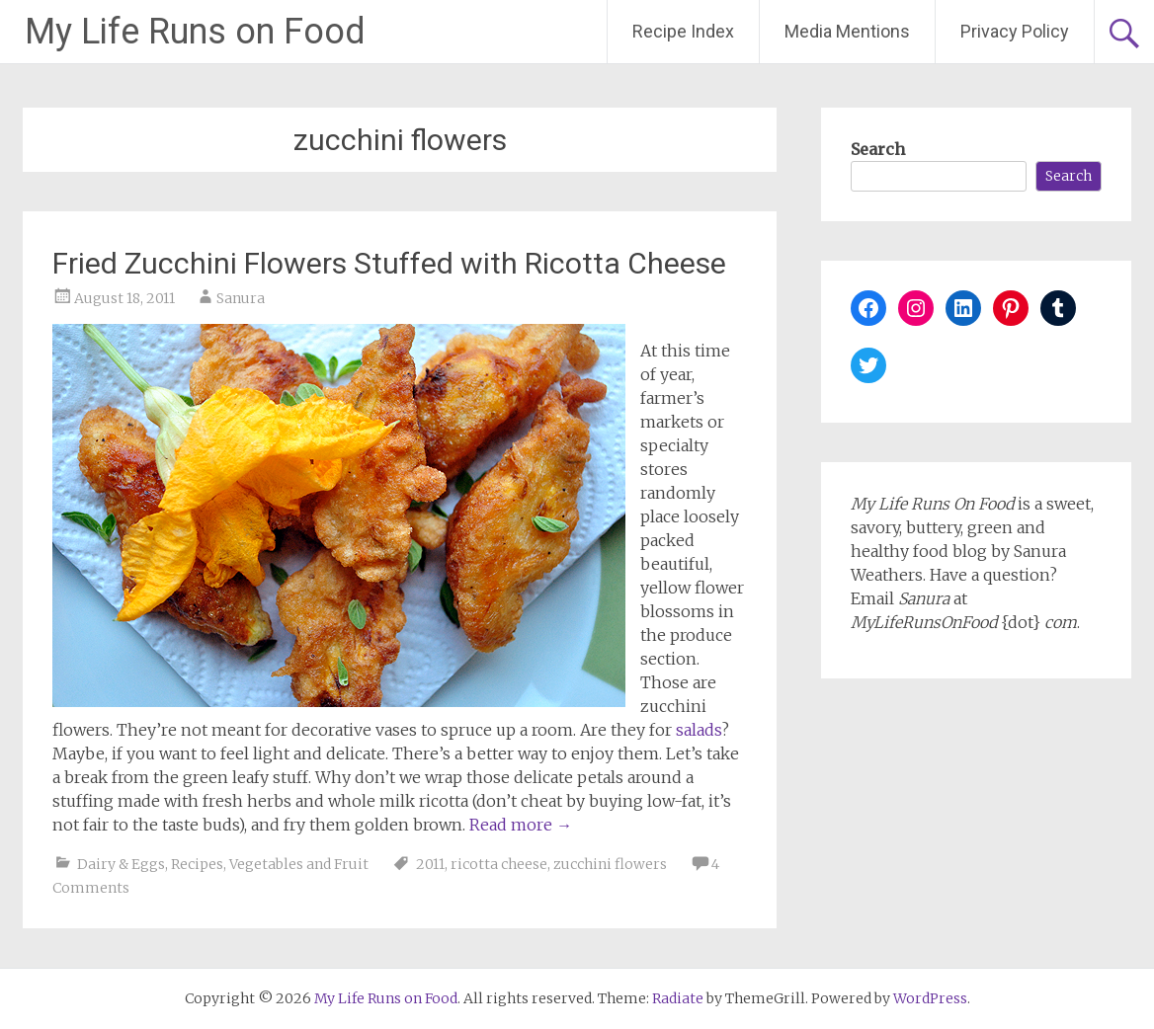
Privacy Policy (1014, 31)
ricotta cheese (499, 864)
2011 (430, 864)
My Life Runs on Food (195, 31)
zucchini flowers (610, 864)
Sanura (240, 298)
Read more (520, 824)
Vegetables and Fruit (299, 864)
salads (698, 730)
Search (878, 149)
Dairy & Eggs (121, 864)
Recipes (197, 864)
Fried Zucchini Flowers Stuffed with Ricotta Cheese (389, 263)
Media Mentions (847, 31)
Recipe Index (683, 31)
